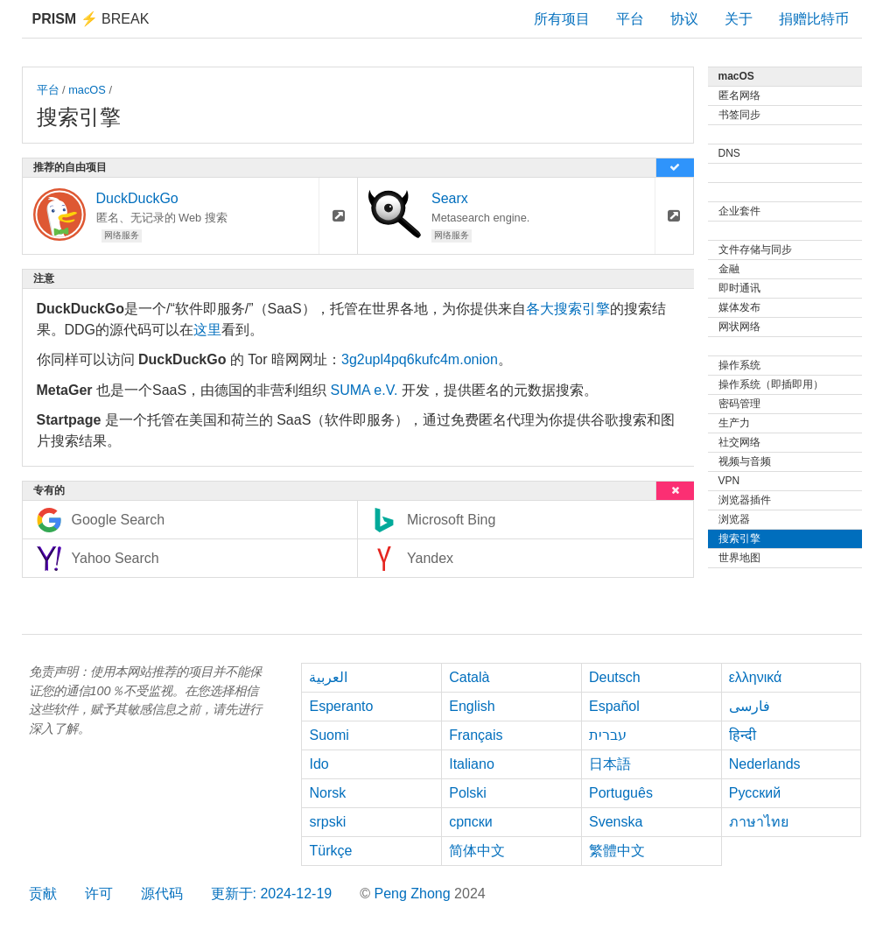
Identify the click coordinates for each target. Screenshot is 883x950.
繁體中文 (617, 850)
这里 (207, 329)
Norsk (327, 792)
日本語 (610, 763)
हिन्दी (742, 735)
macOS (87, 89)
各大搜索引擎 (568, 308)
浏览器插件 (744, 500)
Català (469, 677)
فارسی (749, 706)
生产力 (734, 423)
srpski (327, 821)
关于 (739, 18)
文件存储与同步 (755, 249)
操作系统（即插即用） (770, 384)
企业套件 (739, 211)
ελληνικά (755, 677)
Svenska (615, 821)
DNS (729, 153)
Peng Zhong (414, 893)
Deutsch (615, 677)
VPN (729, 481)
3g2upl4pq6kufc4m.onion (419, 359)
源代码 (162, 893)
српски (471, 821)
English (471, 706)
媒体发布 (739, 307)
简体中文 (477, 850)
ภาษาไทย (758, 821)
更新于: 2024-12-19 (272, 893)
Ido (318, 763)
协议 (684, 18)
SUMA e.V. (364, 390)
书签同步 (739, 115)
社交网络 (739, 442)
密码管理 (739, 404)
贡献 (43, 893)
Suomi (328, 735)
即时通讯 (739, 288)
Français (475, 735)
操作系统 (739, 365)
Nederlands (765, 763)
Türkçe (330, 850)
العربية (328, 677)
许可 (99, 893)
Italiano (471, 763)
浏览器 (734, 519)
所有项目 (562, 18)
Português (621, 792)
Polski (468, 792)
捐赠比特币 (814, 18)
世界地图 (739, 558)
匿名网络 (739, 95)
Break (91, 18)
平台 (630, 18)
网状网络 (739, 326)
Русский (755, 792)
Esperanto (341, 706)
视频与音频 (744, 461)
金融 (728, 269)
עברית (608, 735)
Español (614, 706)
